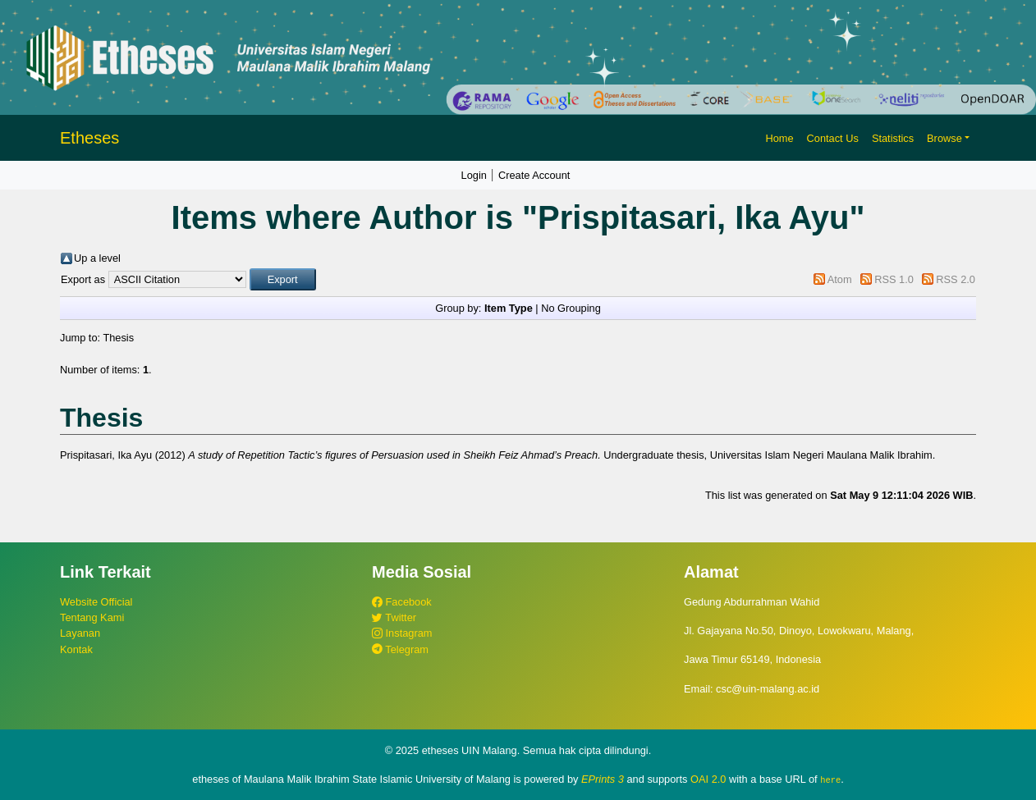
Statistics (893, 138)
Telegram (400, 649)
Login (474, 175)
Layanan (80, 633)
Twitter (394, 617)
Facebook (402, 602)
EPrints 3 (602, 779)
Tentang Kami (92, 617)
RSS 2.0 (955, 279)
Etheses (89, 138)
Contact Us (833, 138)
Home (779, 138)
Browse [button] (944, 138)
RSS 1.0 (894, 279)
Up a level (97, 258)
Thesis (118, 337)
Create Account (534, 175)
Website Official (96, 602)
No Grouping (571, 308)
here (830, 779)
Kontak (76, 649)
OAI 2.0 (708, 779)
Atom (839, 279)
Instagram (402, 633)
